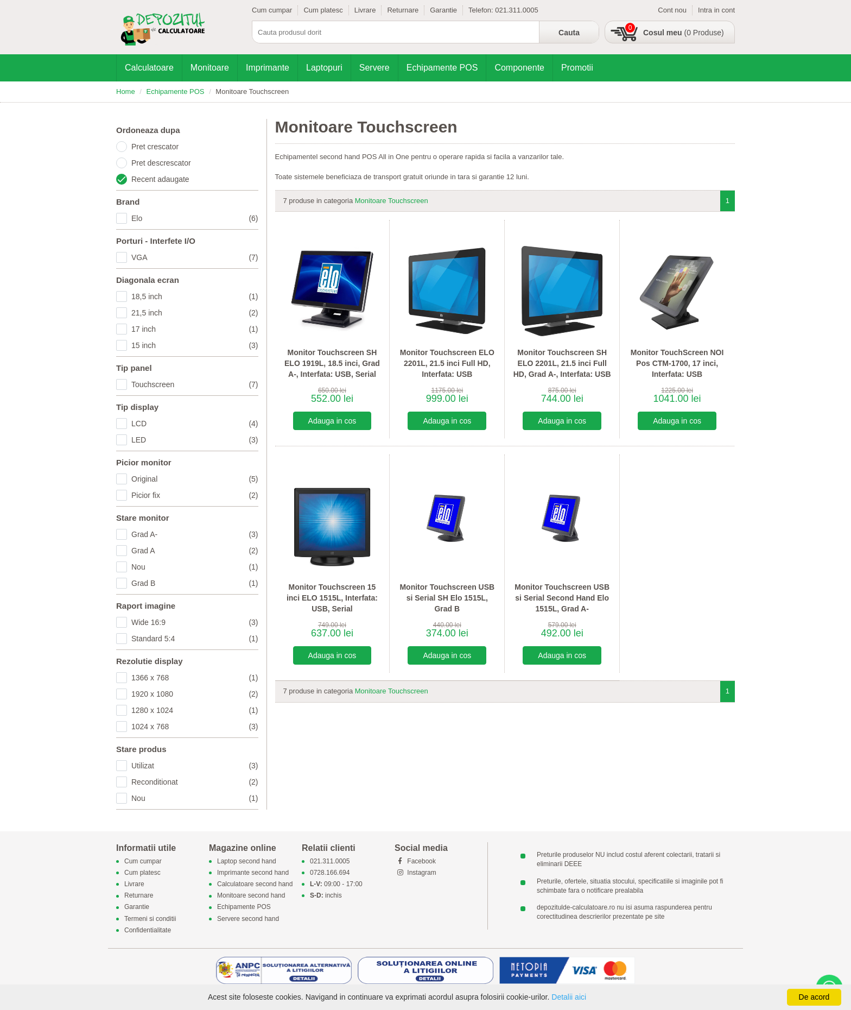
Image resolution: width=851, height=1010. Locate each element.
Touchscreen (194, 384)
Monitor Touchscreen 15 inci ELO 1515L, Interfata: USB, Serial (332, 598)
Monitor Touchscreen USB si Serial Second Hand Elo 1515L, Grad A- (562, 598)
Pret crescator (155, 146)
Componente (519, 67)
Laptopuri (324, 67)
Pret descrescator (161, 163)
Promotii (577, 67)
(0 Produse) (683, 32)
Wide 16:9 (194, 622)
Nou (194, 566)
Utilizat (194, 765)
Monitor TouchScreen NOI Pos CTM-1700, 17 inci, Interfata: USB (677, 363)
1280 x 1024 (194, 710)
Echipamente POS (442, 67)
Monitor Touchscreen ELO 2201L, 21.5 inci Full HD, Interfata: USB (447, 363)
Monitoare (209, 67)
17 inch (194, 329)
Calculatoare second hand (255, 884)
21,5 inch (194, 312)
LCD (194, 423)
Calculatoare (149, 67)
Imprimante (267, 67)
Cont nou (672, 10)
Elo (194, 218)
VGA (194, 257)
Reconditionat (194, 782)
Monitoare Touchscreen (391, 201)
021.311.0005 (516, 10)
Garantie (443, 10)
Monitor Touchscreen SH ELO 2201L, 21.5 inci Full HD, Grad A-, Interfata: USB (562, 363)
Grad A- (194, 534)
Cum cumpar (272, 10)
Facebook (415, 861)
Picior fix (194, 495)
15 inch (194, 345)
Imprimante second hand (253, 872)
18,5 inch (194, 296)
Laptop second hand (246, 861)
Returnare (402, 10)
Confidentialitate (147, 930)
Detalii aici (568, 997)
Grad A (194, 550)
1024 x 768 (194, 726)
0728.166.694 (330, 872)
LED (194, 439)
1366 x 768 (194, 677)
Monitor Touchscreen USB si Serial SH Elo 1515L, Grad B (446, 598)
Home (125, 91)
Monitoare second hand (251, 896)
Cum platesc (322, 10)
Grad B (194, 583)
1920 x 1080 (194, 694)
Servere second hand (248, 919)
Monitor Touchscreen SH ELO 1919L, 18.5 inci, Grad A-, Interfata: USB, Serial (332, 363)
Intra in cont (716, 10)
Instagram (415, 872)
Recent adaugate (160, 179)
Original (194, 479)
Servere (374, 67)
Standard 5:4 (194, 638)
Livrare (365, 10)
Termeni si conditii (150, 919)
